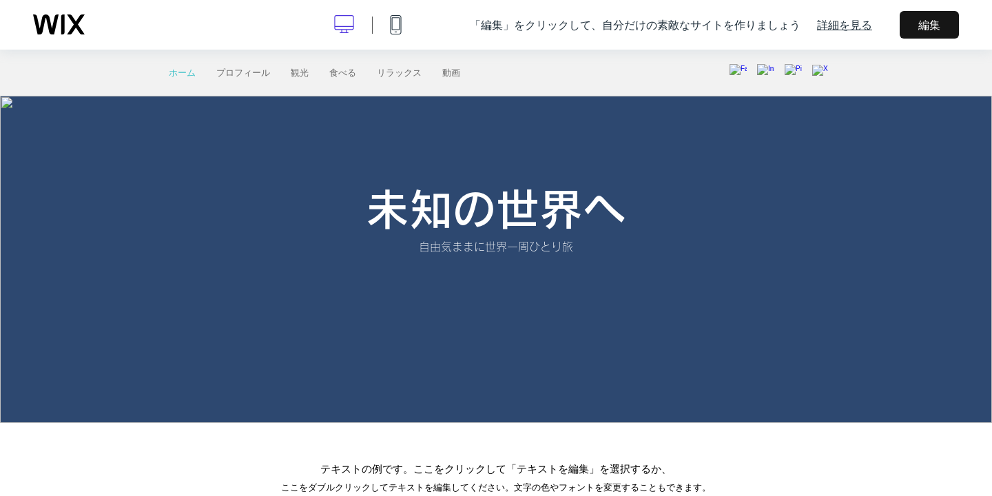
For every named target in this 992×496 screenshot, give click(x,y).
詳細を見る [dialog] (844, 25)
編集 (929, 25)
